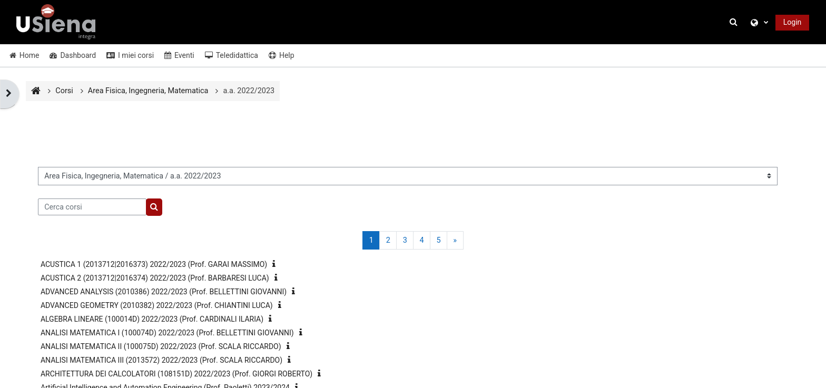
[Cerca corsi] (92, 206)
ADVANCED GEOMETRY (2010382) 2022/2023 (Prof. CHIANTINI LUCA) (157, 305)
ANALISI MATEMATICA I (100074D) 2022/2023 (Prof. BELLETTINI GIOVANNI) (167, 333)
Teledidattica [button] (231, 55)
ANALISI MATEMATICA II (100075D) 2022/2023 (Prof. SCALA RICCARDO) (161, 346)
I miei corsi (130, 55)
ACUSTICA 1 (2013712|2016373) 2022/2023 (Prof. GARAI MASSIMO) (154, 264)
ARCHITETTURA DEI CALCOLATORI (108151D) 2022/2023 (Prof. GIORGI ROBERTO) (176, 374)
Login (792, 22)
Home (24, 55)
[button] (734, 22)
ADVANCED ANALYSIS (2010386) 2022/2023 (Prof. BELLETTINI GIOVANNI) (164, 291)
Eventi (179, 55)
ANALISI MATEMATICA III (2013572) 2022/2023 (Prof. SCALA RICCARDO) (161, 360)
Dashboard (73, 55)
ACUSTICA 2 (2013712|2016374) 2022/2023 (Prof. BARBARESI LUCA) (155, 278)
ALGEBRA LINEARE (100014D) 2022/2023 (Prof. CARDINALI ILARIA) (152, 319)
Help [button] (281, 55)
